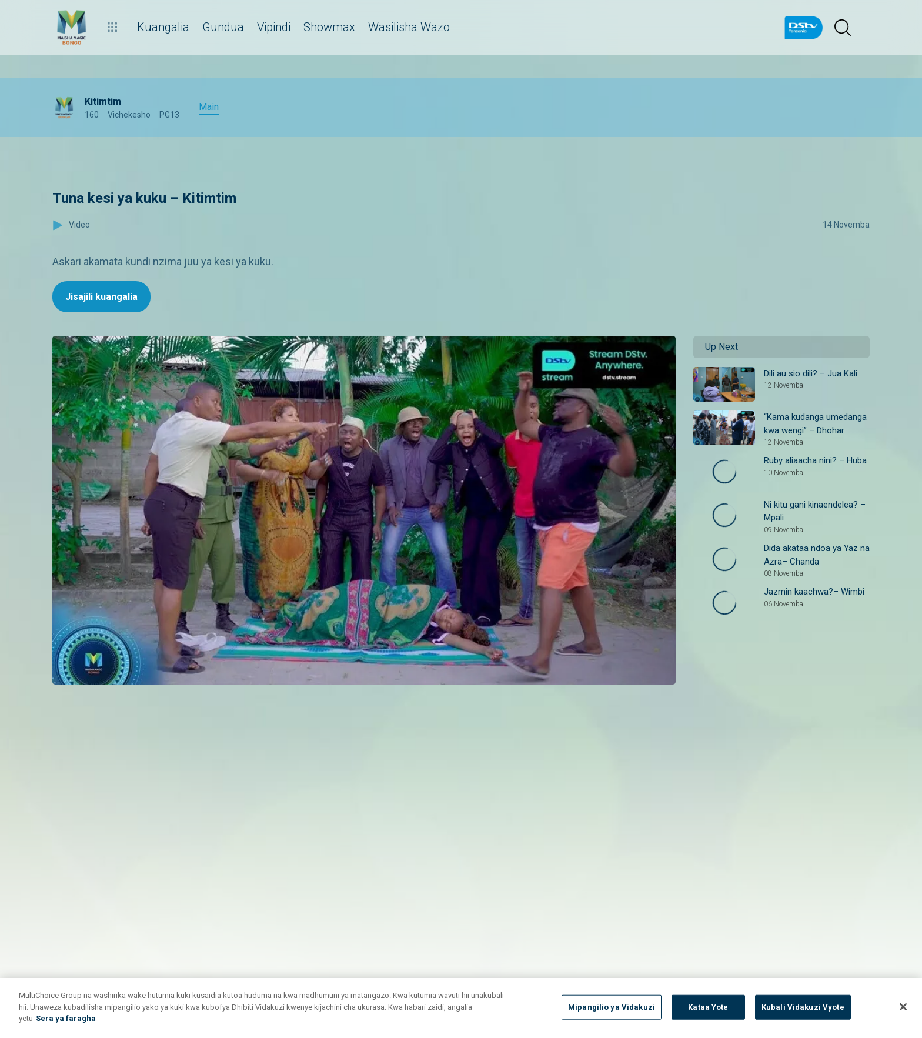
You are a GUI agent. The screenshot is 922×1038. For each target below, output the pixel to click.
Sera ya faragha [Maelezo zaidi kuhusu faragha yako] (66, 1018)
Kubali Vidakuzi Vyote (802, 1007)
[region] (461, 1008)
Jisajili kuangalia (101, 296)
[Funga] (903, 1007)
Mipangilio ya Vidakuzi (611, 1007)
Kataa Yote (708, 1007)
